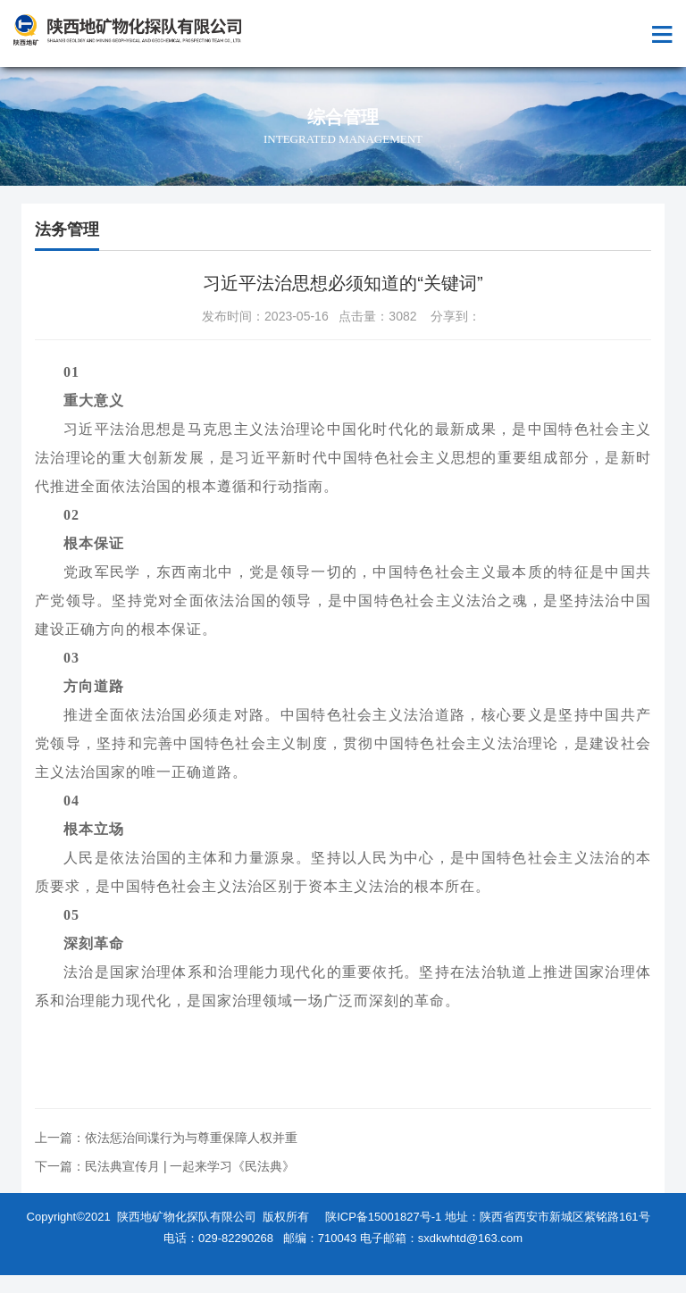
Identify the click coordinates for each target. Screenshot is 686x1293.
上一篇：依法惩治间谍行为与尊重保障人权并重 (166, 1137)
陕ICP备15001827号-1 (383, 1216)
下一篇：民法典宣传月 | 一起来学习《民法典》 (165, 1166)
